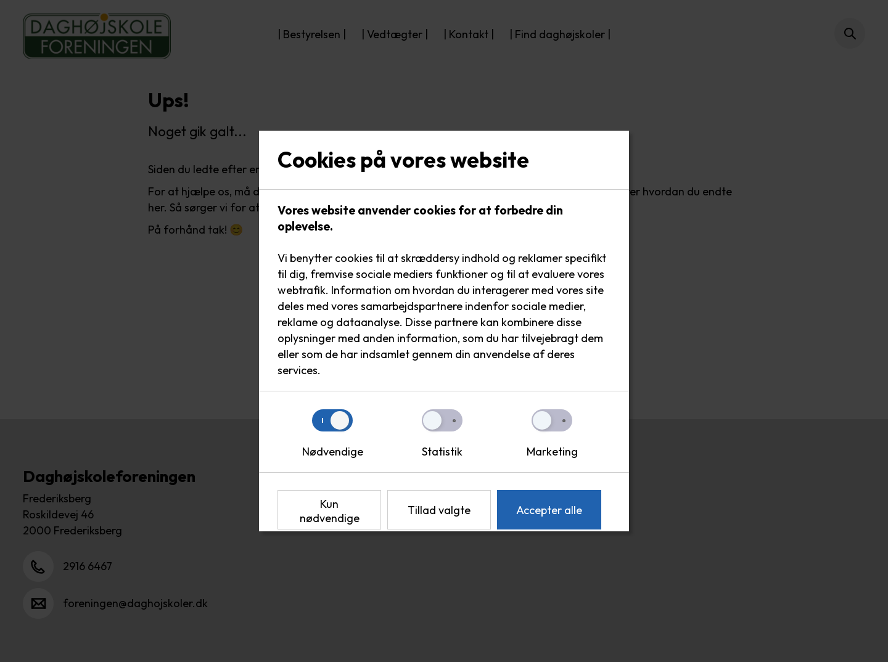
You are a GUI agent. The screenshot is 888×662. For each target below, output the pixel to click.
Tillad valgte (439, 510)
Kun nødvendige (330, 511)
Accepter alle (549, 510)
